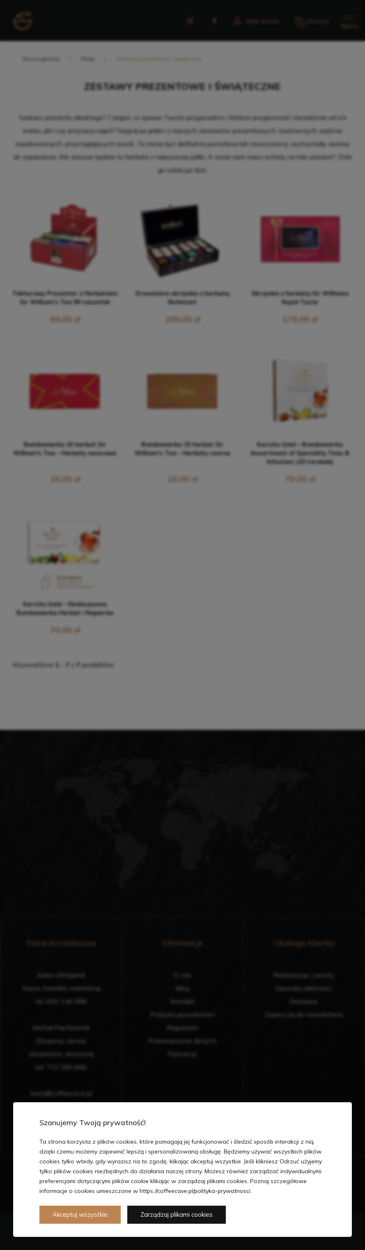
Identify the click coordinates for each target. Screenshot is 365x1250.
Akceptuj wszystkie (80, 1214)
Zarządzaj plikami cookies (176, 1214)
